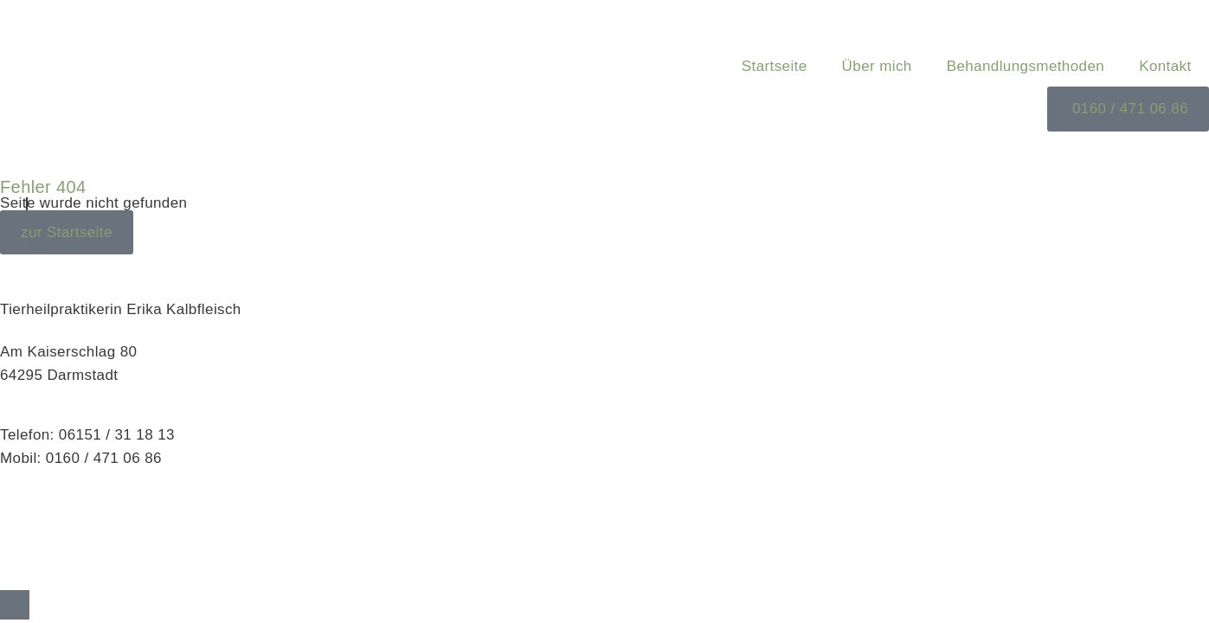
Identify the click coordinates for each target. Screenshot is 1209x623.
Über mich (877, 66)
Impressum (38, 519)
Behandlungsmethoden (1025, 66)
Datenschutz (43, 542)
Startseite (774, 66)
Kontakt (1165, 66)
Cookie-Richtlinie (58, 565)
